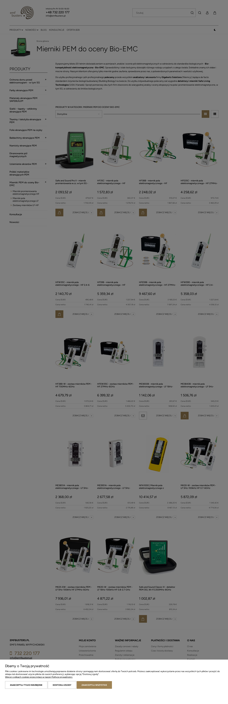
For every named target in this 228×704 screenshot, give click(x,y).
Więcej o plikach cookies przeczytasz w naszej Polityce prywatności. (39, 677)
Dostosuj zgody (62, 685)
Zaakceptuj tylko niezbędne (26, 685)
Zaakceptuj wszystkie (94, 685)
